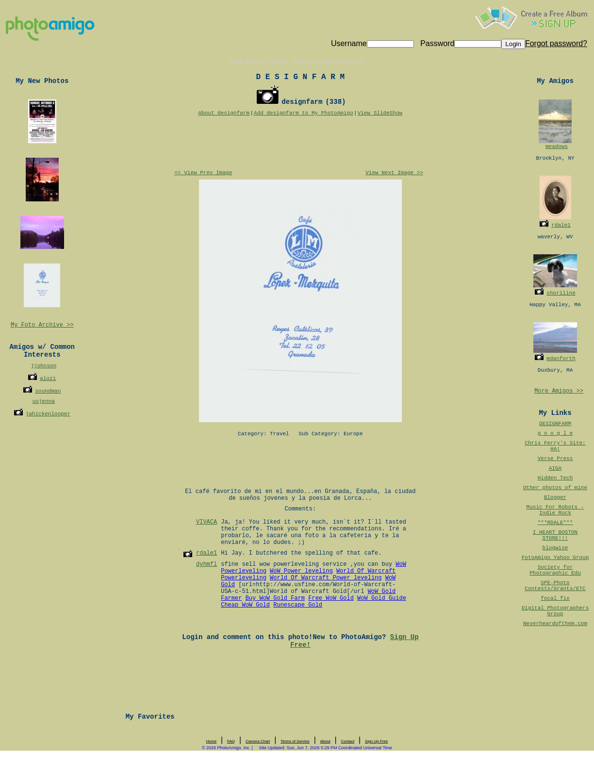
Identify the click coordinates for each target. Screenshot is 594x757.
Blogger (555, 497)
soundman (48, 391)
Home (211, 741)
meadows (556, 146)
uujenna (44, 401)
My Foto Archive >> (42, 325)
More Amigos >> (558, 391)
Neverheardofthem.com (555, 623)
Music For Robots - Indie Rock (555, 510)
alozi (48, 378)
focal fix (555, 598)
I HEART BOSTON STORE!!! (555, 535)
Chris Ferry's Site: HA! (555, 446)
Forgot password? (556, 43)
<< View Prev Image (203, 173)
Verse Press (555, 458)
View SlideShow (380, 113)
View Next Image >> (394, 173)
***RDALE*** (555, 523)
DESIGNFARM (555, 424)
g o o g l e (555, 433)
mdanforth (560, 359)
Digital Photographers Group (555, 611)
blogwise (555, 548)
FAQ (231, 741)
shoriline (560, 293)
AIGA (555, 468)
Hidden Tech (555, 478)
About (325, 741)
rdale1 (561, 225)
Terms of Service (295, 741)
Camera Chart (258, 741)
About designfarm (223, 113)
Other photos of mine (555, 488)
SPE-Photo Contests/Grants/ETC (555, 586)
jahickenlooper (48, 414)
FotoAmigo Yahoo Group (555, 557)
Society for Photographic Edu (555, 570)
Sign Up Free (376, 741)
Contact (348, 741)
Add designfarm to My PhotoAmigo (303, 113)
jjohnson (43, 366)
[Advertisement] (300, 143)
